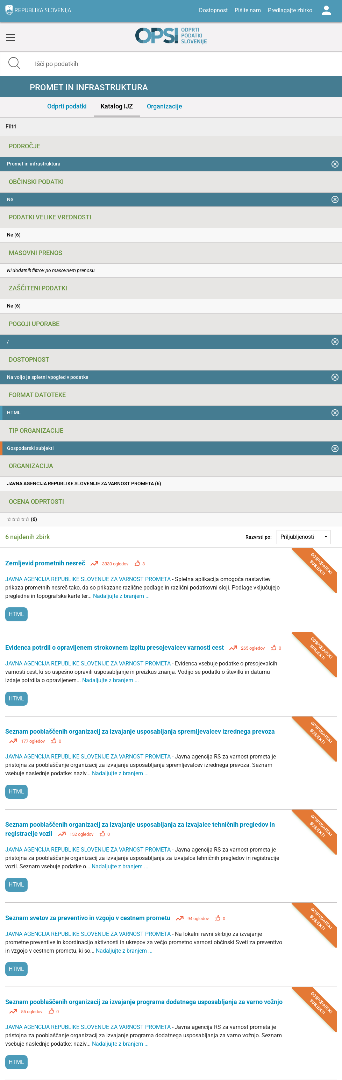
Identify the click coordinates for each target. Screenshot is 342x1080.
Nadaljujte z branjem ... (121, 596)
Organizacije (164, 106)
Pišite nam (248, 10)
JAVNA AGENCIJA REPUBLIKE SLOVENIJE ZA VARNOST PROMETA (88, 579)
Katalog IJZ (117, 106)
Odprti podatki (67, 106)
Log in (326, 10)
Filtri (11, 126)
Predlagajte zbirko (290, 10)
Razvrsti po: (258, 537)
